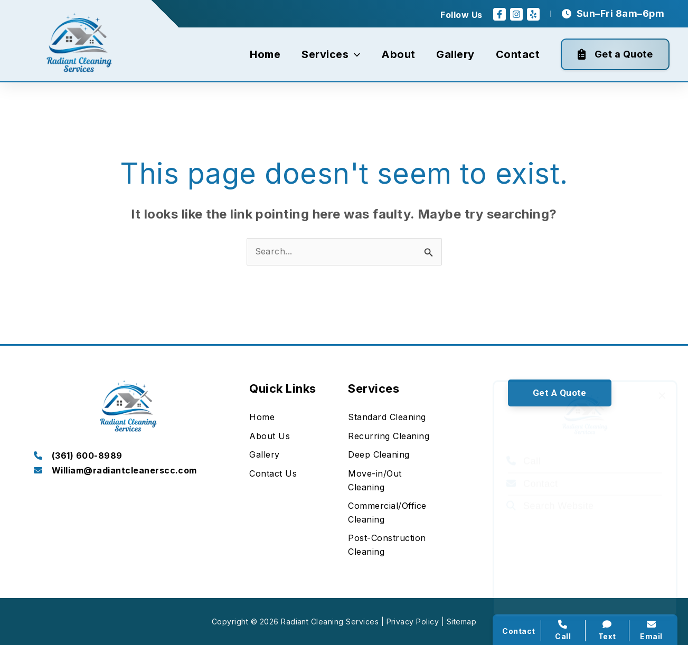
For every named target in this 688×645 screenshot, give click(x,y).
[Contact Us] (273, 474)
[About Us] (269, 436)
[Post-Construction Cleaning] (393, 545)
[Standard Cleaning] (387, 417)
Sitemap (461, 621)
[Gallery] (264, 455)
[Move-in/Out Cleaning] (393, 480)
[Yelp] (533, 14)
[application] (354, 54)
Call (523, 446)
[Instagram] (516, 14)
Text (607, 630)
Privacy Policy (413, 621)
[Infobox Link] (128, 456)
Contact (532, 468)
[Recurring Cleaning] (388, 436)
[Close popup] (662, 380)
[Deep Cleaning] (378, 455)
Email (651, 630)
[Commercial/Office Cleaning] (393, 512)
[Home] (262, 417)
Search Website (549, 491)
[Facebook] (499, 14)
